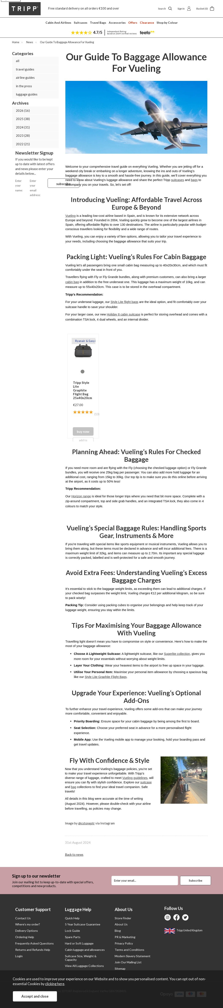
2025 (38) (23, 119)
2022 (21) (23, 144)
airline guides (25, 77)
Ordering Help (24, 937)
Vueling (70, 215)
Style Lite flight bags (124, 302)
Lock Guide (72, 930)
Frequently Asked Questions (34, 943)
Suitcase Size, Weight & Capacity (80, 957)
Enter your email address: (39, 187)
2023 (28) (23, 135)
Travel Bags (98, 22)
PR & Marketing (125, 937)
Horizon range (81, 496)
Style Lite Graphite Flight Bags (106, 677)
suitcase (146, 782)
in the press (24, 86)
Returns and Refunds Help (32, 949)
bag (73, 787)
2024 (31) (23, 127)
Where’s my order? (27, 924)
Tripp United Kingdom (183, 930)
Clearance (147, 22)
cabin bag (72, 282)
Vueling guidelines (134, 778)
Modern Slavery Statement (132, 956)
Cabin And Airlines (58, 22)
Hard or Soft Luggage (79, 943)
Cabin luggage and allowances (85, 949)
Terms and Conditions (129, 949)
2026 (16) (23, 110)
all (17, 61)
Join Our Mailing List (128, 962)
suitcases (177, 180)
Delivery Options (26, 930)
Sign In (184, 8)
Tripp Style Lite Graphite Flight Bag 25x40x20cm (82, 390)
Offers (132, 22)
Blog (118, 930)
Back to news (74, 854)
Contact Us (23, 918)
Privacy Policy (124, 943)
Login (19, 956)
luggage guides (26, 94)
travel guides (25, 69)
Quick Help (72, 918)
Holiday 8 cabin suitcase (123, 314)
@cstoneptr (86, 823)
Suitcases (80, 22)
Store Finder (123, 918)
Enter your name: (22, 185)
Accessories (117, 22)
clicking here (54, 984)
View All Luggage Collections (84, 966)
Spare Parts (72, 937)
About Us (121, 924)
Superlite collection (177, 653)
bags (194, 180)
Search (165, 8)
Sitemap (120, 968)
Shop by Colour (167, 22)
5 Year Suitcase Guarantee (82, 924)
